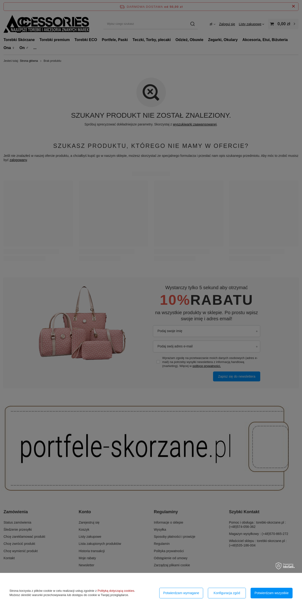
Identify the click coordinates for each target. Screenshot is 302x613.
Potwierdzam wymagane (181, 593)
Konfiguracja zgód (227, 593)
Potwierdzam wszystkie (272, 593)
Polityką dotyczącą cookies (116, 590)
